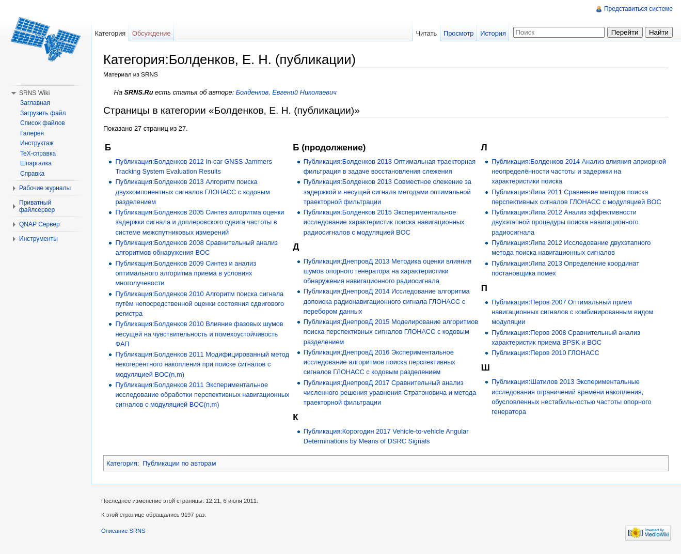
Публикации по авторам (179, 463)
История (493, 33)
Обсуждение (151, 33)
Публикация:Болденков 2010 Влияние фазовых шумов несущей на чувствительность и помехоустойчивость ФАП (199, 333)
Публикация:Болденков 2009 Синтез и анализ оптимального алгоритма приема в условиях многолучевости (185, 273)
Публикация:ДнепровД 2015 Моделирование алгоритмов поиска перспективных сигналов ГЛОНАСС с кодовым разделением (391, 331)
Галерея (32, 133)
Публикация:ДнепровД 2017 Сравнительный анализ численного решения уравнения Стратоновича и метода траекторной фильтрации (390, 392)
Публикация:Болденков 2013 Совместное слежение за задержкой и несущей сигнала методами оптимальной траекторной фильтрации (387, 191)
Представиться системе (638, 8)
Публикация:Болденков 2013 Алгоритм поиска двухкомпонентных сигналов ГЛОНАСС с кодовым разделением (192, 191)
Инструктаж (37, 143)
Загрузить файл (43, 113)
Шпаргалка (36, 163)
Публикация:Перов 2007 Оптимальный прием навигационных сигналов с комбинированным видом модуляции (572, 312)
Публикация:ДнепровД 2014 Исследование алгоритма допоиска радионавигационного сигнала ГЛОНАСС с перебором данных (387, 301)
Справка (32, 173)
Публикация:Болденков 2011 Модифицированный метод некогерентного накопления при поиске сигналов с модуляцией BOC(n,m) (202, 364)
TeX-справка (38, 153)
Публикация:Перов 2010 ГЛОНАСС (545, 353)
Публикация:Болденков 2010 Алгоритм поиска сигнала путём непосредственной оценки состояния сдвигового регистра (199, 303)
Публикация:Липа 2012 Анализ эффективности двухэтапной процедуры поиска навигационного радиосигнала (565, 222)
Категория (121, 463)
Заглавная (35, 102)
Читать (426, 33)
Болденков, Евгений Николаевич (286, 92)
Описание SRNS (123, 531)
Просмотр (458, 33)
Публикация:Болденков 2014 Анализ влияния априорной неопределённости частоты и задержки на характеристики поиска (579, 171)
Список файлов (42, 123)
